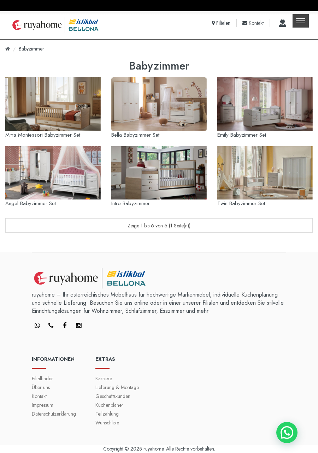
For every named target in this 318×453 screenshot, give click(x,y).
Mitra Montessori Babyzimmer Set (42, 135)
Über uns (41, 387)
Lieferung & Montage (117, 387)
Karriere (103, 378)
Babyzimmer (31, 48)
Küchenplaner (109, 405)
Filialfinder (42, 378)
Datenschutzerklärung (54, 413)
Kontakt (39, 396)
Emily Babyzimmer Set (241, 135)
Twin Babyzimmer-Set (241, 203)
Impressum (42, 405)
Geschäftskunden (112, 396)
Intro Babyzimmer (130, 203)
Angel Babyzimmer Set (30, 203)
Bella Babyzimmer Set (135, 135)
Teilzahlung (107, 413)
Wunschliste (107, 422)
